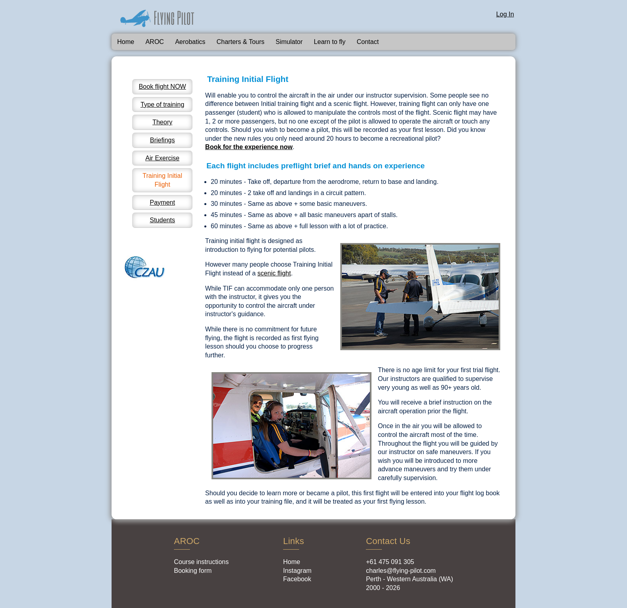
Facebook (297, 579)
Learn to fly (329, 41)
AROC (155, 41)
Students (162, 220)
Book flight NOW (162, 86)
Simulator (289, 41)
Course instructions (201, 561)
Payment (162, 202)
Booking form (193, 570)
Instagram (297, 570)
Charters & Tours (241, 41)
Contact (368, 41)
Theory (162, 122)
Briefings (162, 140)
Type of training (162, 104)
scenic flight (274, 273)
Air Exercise (162, 158)
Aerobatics (190, 41)
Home (125, 41)
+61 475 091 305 (390, 561)
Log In (505, 14)
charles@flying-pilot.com (401, 570)
